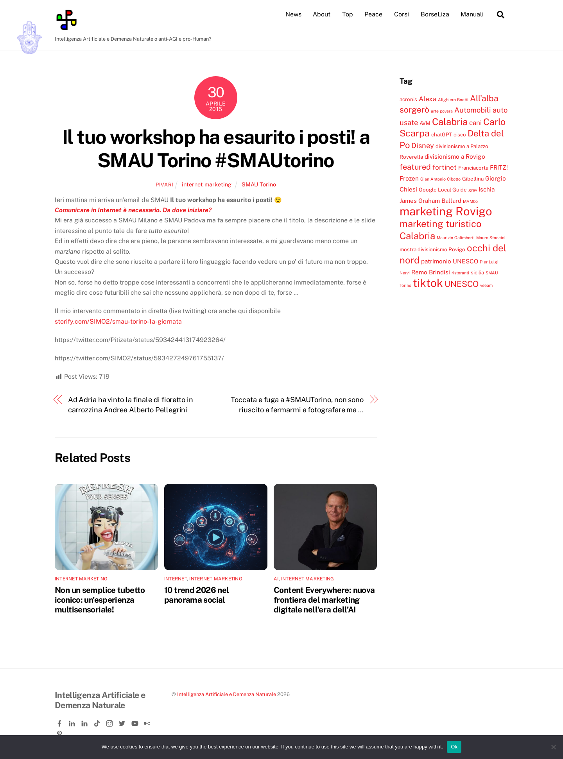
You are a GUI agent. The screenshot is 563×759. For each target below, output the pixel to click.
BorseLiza (435, 14)
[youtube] (135, 722)
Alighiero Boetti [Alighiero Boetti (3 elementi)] (453, 99)
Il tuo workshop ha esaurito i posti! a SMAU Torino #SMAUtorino (215, 148)
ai (276, 579)
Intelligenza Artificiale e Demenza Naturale (226, 694)
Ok (454, 747)
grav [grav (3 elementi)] (472, 190)
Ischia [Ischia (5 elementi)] (487, 189)
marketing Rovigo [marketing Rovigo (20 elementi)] (446, 211)
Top (347, 14)
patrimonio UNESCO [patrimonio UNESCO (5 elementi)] (449, 261)
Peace (373, 14)
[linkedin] (72, 722)
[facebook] (60, 722)
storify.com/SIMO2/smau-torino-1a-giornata (118, 321)
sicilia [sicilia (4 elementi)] (477, 272)
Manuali (472, 14)
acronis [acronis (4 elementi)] (408, 99)
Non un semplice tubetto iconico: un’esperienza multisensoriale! (100, 599)
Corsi (401, 14)
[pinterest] (60, 732)
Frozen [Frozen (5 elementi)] (409, 178)
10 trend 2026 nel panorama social (196, 595)
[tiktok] (97, 722)
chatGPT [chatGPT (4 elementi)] (441, 134)
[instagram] (110, 722)
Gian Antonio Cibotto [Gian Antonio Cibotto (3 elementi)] (440, 179)
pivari (165, 185)
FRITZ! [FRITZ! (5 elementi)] (499, 167)
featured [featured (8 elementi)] (415, 166)
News (293, 14)
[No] (553, 747)
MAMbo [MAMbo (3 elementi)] (470, 201)
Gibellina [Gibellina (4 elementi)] (473, 178)
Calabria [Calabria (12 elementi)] (450, 121)
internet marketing (206, 184)
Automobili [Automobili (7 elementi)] (472, 110)
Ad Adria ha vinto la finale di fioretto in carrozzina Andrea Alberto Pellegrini (130, 405)
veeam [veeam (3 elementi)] (486, 285)
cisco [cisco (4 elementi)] (460, 134)
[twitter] (122, 722)
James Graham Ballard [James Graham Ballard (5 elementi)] (430, 200)
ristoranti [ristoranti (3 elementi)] (460, 272)
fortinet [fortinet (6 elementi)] (444, 167)
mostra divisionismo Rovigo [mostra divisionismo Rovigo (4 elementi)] (432, 249)
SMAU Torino (259, 184)
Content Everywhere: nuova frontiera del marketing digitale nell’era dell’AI (324, 599)
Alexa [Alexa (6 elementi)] (427, 99)
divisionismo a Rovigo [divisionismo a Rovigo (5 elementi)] (455, 156)
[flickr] (147, 722)
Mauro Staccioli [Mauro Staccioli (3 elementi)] (491, 237)
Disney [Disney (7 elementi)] (422, 145)
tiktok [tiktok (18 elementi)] (428, 282)
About (321, 14)
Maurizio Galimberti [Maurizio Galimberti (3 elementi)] (456, 237)
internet (175, 579)
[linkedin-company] (85, 722)
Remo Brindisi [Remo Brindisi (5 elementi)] (430, 272)
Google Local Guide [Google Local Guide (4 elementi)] (443, 189)
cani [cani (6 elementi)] (475, 123)
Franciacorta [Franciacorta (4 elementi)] (473, 168)
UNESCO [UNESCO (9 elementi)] (462, 284)
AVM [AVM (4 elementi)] (425, 123)
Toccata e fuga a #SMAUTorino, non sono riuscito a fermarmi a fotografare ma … (297, 405)
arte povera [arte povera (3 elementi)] (442, 111)
